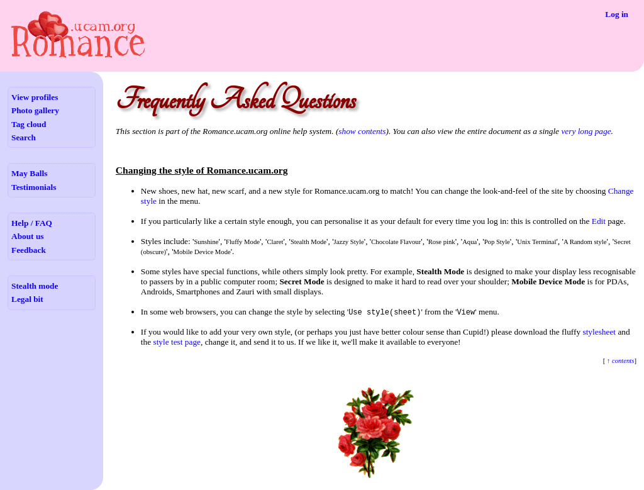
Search (23, 137)
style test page (177, 342)
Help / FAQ (31, 223)
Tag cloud (28, 124)
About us (27, 236)
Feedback (28, 250)
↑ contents (619, 360)
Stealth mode (34, 286)
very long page (586, 131)
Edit (599, 221)
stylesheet (599, 332)
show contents (362, 131)
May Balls (29, 173)
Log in (616, 14)
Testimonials (33, 187)
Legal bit (27, 299)
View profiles (34, 97)
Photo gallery (35, 110)
